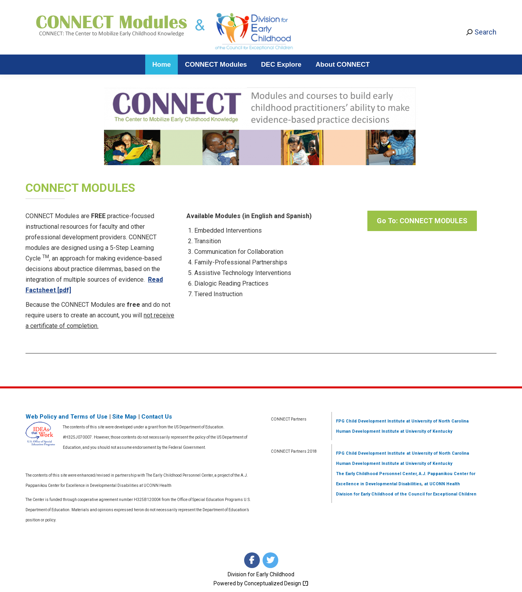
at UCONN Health (442, 483)
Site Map (124, 416)
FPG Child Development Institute (370, 421)
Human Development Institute (367, 431)
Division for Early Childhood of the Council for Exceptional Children (406, 494)
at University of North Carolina (437, 421)
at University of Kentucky (425, 431)
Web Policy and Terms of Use (67, 416)
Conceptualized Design (276, 583)
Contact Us (156, 416)
